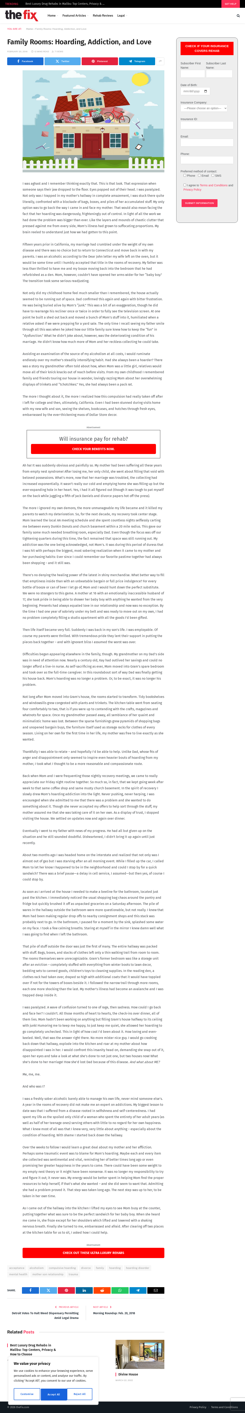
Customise (26, 1394)
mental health (18, 1274)
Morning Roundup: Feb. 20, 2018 (116, 1313)
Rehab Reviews (103, 15)
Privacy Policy (192, 189)
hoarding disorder (137, 1268)
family (100, 1268)
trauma (73, 1274)
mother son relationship (47, 1274)
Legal (121, 15)
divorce (86, 1268)
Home (52, 15)
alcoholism (37, 1268)
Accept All (80, 1394)
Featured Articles (74, 15)
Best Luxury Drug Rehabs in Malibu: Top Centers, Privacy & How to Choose (66, 4)
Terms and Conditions (214, 185)
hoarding (115, 1268)
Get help (230, 4)
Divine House (128, 1374)
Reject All (53, 1394)
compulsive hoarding (62, 1268)
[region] (53, 1382)
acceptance (16, 1268)
